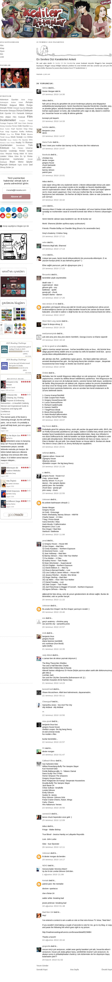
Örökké (45, 373)
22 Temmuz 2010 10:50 (53, 715)
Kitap (2, 48)
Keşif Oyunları (16, 129)
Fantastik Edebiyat (25, 113)
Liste (2, 57)
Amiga (30, 100)
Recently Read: (15, 378)
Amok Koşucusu (13, 491)
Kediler (7, 129)
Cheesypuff (47, 702)
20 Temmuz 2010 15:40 (53, 612)
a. (43, 473)
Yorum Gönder (42, 966)
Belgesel (13, 105)
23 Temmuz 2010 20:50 (53, 808)
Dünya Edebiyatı (24, 110)
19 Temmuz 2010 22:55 (53, 493)
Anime (13, 102)
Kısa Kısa (20, 134)
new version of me (49, 304)
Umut (44, 255)
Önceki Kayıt (107, 969)
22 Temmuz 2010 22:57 (53, 742)
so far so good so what (51, 346)
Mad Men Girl (47, 912)
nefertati (45, 453)
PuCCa (10, 438)
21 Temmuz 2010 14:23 (53, 683)
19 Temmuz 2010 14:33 (53, 121)
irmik (44, 633)
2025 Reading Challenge (16, 343)
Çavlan (46, 74)
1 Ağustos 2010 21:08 (53, 874)
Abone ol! (16, 196)
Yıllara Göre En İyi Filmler (20, 156)
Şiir (12, 167)
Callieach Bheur (48, 761)
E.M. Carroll (11, 387)
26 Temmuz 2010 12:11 (53, 847)
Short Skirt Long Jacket (51, 321)
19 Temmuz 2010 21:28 (53, 467)
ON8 (24, 137)
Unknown (46, 499)
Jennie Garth (6, 414)
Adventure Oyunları (9, 100)
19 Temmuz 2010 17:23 (53, 268)
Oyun (2, 51)
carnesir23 (46, 814)
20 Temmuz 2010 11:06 (53, 534)
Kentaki (45, 880)
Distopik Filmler (6, 108)
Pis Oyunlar (23, 140)
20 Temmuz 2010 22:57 (53, 627)
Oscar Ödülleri (13, 140)
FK (43, 748)
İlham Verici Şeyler (21, 162)
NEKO (45, 866)
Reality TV (20, 143)
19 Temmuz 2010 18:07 (53, 315)
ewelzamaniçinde (49, 333)
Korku (21, 131)
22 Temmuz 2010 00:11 (53, 696)
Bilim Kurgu (26, 105)
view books (28, 356)
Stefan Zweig (12, 473)
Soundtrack (20, 145)
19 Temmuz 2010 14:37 (53, 136)
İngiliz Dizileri (23, 165)
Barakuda (46, 155)
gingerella (46, 946)
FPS (14, 113)
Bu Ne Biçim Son (13, 436)
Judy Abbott (47, 655)
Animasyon (4, 102)
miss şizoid (46, 721)
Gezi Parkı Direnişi (25, 123)
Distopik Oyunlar (19, 108)
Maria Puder (47, 142)
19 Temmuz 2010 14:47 (53, 149)
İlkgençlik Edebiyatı (8, 165)
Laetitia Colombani (13, 483)
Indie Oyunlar (23, 126)
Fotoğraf (22, 120)
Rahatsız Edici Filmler (7, 142)
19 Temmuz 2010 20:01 (53, 447)
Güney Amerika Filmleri (8, 126)
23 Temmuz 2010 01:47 (53, 755)
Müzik (13, 137)
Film (2, 45)
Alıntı (23, 100)
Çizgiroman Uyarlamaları (12, 159)
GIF (15, 123)
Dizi (1, 54)
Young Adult (18, 154)
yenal (44, 541)
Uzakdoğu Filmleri (17, 151)
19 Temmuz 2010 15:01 (53, 175)
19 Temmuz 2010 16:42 (53, 200)
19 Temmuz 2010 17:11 (53, 236)
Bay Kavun (46, 426)
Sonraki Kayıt (41, 969)
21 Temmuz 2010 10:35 (53, 649)
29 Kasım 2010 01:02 (52, 960)
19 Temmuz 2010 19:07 (53, 420)
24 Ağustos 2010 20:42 (53, 940)
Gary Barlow (11, 504)
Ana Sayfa (74, 969)
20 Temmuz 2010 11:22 (53, 600)
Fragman (10, 123)
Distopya (12, 111)
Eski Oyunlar (5, 113)
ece (43, 618)
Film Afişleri (5, 117)
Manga (7, 137)
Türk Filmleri (17, 148)
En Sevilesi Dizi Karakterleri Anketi (56, 59)
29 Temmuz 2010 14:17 (53, 860)
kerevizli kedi (47, 689)
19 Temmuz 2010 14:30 (53, 94)
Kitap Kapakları (11, 132)
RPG (31, 140)
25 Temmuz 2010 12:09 (53, 820)
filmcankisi (46, 275)
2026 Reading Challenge (16, 359)
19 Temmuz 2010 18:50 (53, 367)
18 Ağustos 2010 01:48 (53, 906)
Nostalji (19, 137)
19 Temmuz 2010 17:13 (53, 249)
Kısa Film (10, 134)
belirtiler (45, 127)
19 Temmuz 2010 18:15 (53, 328)
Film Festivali (19, 117)
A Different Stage (13, 501)
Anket (20, 102)
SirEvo (45, 88)
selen (44, 206)
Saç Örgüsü (11, 481)
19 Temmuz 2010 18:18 (53, 340)
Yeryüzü (8, 154)
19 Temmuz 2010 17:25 (53, 298)
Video (2, 154)
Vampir (30, 151)
